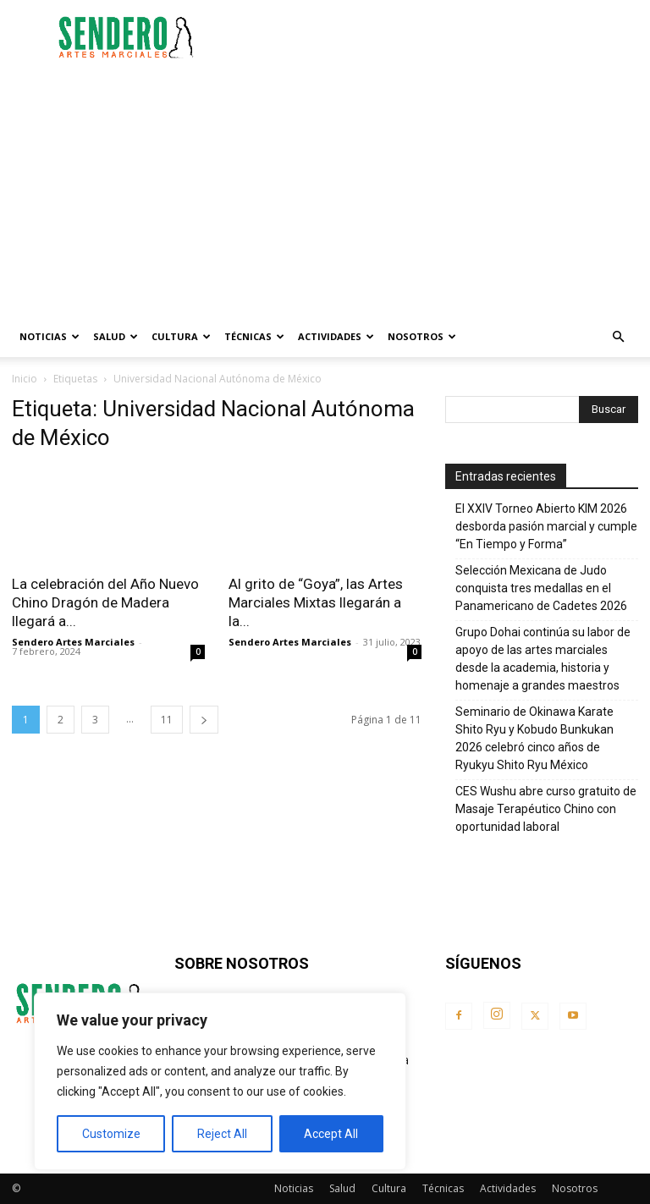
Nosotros (422, 336)
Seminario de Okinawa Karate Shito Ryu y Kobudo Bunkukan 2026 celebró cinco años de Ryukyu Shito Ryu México (534, 738)
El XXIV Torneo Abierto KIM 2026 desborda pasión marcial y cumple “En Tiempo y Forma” (546, 526)
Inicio (24, 378)
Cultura (181, 336)
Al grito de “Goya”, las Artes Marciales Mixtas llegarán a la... (316, 602)
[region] (220, 1081)
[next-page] (204, 720)
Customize (111, 1134)
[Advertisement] (439, 37)
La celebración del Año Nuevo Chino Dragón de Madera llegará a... (105, 602)
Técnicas (254, 336)
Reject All (222, 1134)
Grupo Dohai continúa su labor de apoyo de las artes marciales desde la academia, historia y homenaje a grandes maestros (543, 658)
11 (167, 719)
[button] (618, 337)
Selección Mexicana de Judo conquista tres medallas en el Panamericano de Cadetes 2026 (541, 588)
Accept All (331, 1134)
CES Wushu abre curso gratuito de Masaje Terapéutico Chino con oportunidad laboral (545, 808)
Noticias (49, 336)
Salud (115, 336)
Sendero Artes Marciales (73, 641)
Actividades (336, 336)
